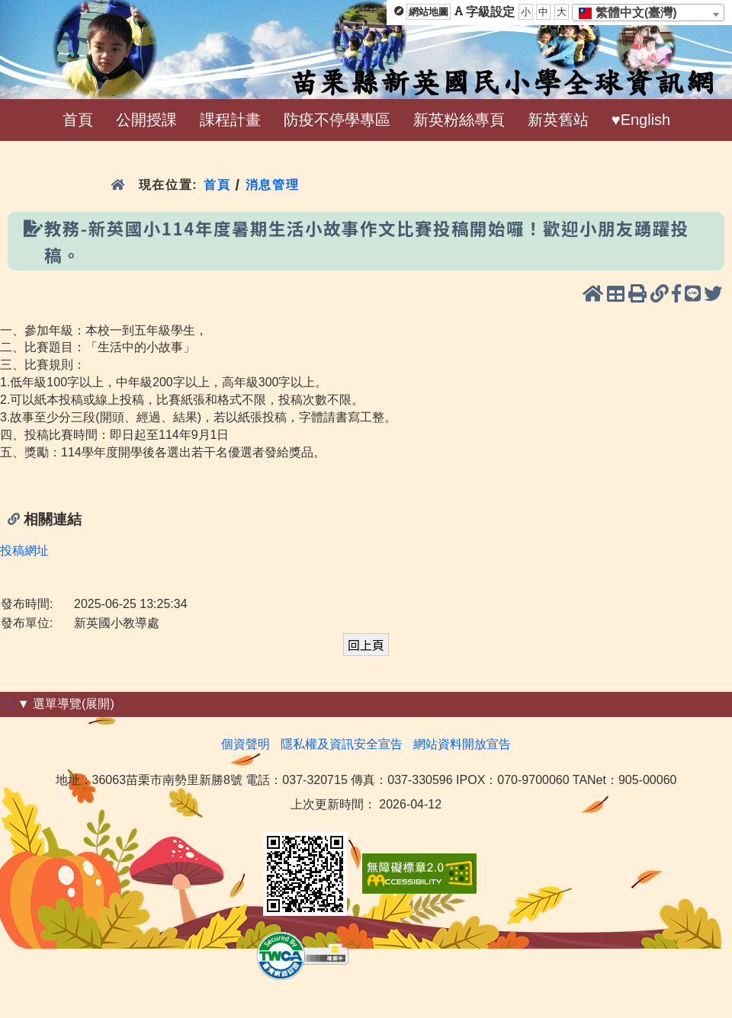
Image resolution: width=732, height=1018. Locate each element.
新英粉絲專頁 (459, 119)
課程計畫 (230, 119)
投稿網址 (24, 550)
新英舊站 (558, 119)
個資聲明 (245, 744)
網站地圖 (428, 12)
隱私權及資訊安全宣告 (342, 744)
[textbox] (632, 13)
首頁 (78, 119)
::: (9, 703)
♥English (641, 119)
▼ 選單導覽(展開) (66, 703)
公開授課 (146, 119)
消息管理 (272, 184)
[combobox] (648, 12)
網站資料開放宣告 (462, 744)
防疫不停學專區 (337, 119)
